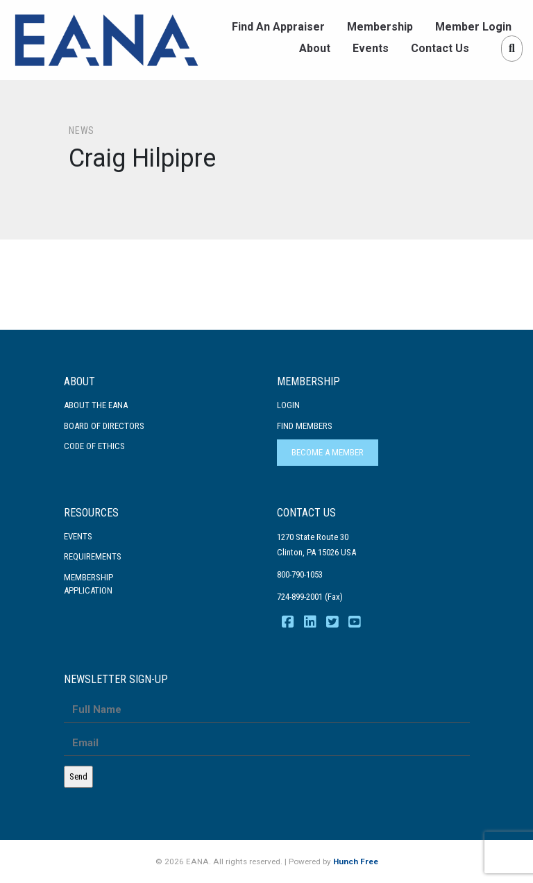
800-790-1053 (300, 574)
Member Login (473, 26)
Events (371, 48)
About (314, 48)
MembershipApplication (88, 584)
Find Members (304, 426)
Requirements (92, 556)
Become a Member (327, 452)
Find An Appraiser (278, 26)
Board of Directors (104, 426)
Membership (380, 26)
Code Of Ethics (94, 446)
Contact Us (440, 48)
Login (288, 405)
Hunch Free (355, 861)
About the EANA (96, 405)
